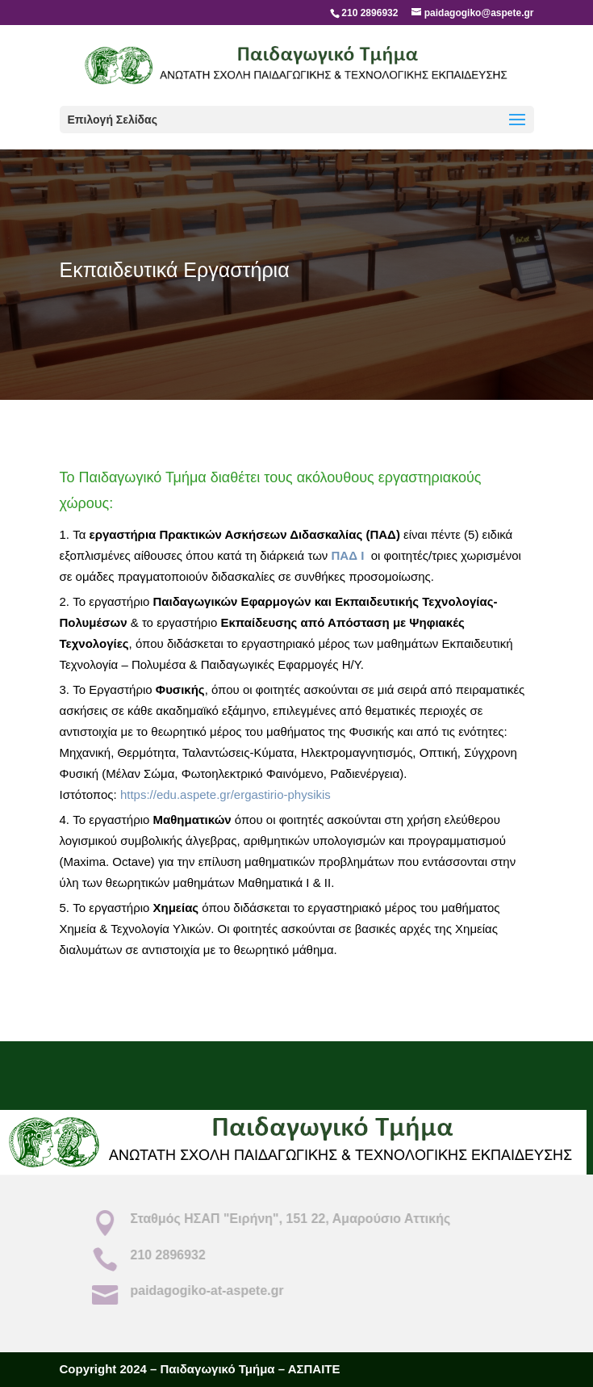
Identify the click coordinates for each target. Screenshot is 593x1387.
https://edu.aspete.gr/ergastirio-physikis (225, 794)
